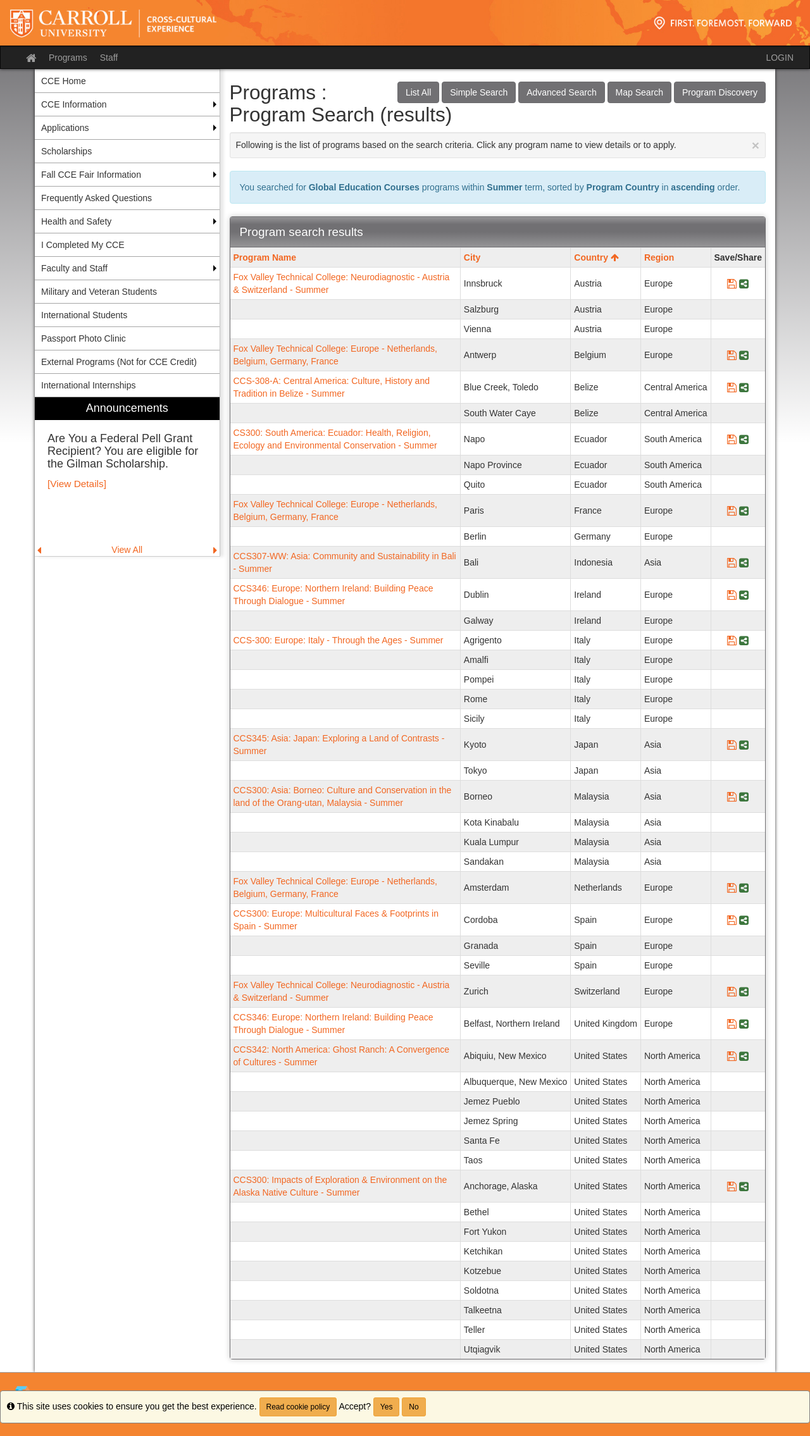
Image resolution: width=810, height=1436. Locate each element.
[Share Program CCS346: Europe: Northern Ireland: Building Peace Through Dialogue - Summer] (744, 595)
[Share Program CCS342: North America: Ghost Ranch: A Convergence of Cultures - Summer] (744, 1056)
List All (418, 92)
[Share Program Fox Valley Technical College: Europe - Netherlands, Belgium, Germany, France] (744, 355)
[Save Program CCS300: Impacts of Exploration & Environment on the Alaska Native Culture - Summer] (732, 1186)
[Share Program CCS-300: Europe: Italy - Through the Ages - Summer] (744, 640)
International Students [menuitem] (84, 315)
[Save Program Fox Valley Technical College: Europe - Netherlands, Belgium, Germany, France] (732, 355)
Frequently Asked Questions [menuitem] (96, 198)
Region (659, 257)
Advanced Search (561, 92)
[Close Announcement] (755, 145)
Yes (386, 1406)
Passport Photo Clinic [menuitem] (83, 338)
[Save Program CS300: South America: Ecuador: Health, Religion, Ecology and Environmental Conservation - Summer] (732, 439)
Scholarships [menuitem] (66, 151)
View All (126, 550)
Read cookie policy (298, 1406)
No (413, 1406)
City (472, 257)
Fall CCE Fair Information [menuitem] (91, 175)
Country (596, 257)
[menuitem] (127, 476)
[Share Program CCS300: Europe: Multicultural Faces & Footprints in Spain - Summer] (744, 920)
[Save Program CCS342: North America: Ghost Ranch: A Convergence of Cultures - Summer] (732, 1056)
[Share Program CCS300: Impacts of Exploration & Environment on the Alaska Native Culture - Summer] (744, 1186)
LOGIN (780, 58)
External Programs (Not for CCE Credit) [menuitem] (119, 362)
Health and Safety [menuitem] (76, 221)
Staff (109, 58)
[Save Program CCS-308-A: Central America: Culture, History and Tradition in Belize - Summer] (732, 387)
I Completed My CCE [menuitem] (82, 245)
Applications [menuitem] (65, 128)
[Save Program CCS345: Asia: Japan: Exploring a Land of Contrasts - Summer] (732, 745)
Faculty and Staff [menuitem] (74, 268)
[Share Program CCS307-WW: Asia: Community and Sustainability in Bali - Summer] (744, 562)
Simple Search (479, 92)
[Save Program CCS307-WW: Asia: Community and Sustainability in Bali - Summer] (732, 562)
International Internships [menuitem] (88, 385)
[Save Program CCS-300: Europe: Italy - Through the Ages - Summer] (732, 640)
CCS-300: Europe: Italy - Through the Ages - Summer (339, 640)
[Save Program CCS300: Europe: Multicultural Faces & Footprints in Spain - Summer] (732, 920)
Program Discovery (719, 92)
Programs (68, 58)
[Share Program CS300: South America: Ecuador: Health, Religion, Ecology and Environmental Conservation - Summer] (744, 439)
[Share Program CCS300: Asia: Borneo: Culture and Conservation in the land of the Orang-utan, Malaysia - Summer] (744, 796)
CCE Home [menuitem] (63, 81)
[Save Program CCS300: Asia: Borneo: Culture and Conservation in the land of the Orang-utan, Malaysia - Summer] (732, 796)
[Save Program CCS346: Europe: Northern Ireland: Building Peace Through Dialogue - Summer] (732, 595)
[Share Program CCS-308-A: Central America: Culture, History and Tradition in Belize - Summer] (744, 387)
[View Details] (76, 483)
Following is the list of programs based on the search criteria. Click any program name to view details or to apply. (498, 145)
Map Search (639, 92)
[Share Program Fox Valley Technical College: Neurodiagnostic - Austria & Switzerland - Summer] (744, 283)
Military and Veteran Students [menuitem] (99, 292)
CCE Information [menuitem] (73, 104)
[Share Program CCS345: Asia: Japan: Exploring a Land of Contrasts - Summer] (744, 745)
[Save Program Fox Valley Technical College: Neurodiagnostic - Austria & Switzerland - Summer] (732, 283)
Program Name (265, 257)
